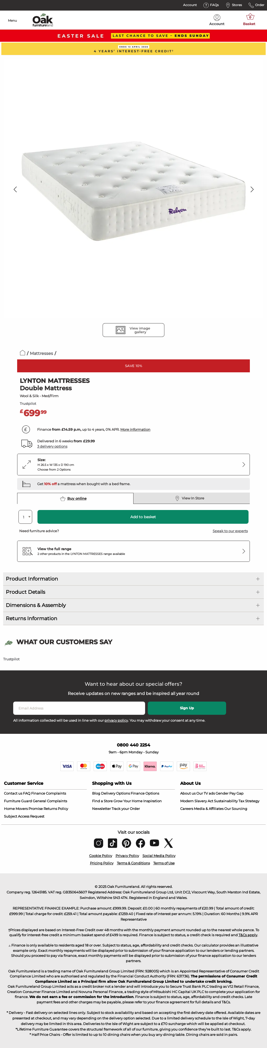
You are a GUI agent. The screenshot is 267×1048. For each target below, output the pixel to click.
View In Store (189, 498)
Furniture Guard (18, 801)
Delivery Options (115, 793)
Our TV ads (205, 793)
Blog (96, 793)
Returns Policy (56, 808)
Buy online (73, 498)
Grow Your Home (127, 801)
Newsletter (101, 808)
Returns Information (31, 618)
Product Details (25, 592)
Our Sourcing (235, 808)
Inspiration (152, 801)
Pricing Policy (101, 863)
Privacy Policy (127, 856)
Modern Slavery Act (196, 801)
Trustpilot (28, 403)
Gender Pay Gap (230, 793)
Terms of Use (164, 863)
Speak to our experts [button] (230, 531)
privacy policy (116, 720)
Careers (186, 808)
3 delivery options (52, 446)
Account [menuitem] (217, 20)
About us (188, 793)
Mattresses (41, 353)
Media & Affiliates (208, 808)
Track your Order (126, 808)
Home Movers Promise (23, 808)
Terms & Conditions (133, 863)
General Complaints (50, 801)
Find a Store (102, 801)
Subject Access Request (24, 816)
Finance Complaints (48, 793)
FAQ (26, 793)
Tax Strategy (249, 801)
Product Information (32, 579)
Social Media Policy (158, 856)
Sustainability (226, 801)
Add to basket (143, 516)
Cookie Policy (100, 856)
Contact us (13, 793)
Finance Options (145, 793)
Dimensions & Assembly (36, 605)
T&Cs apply (248, 935)
